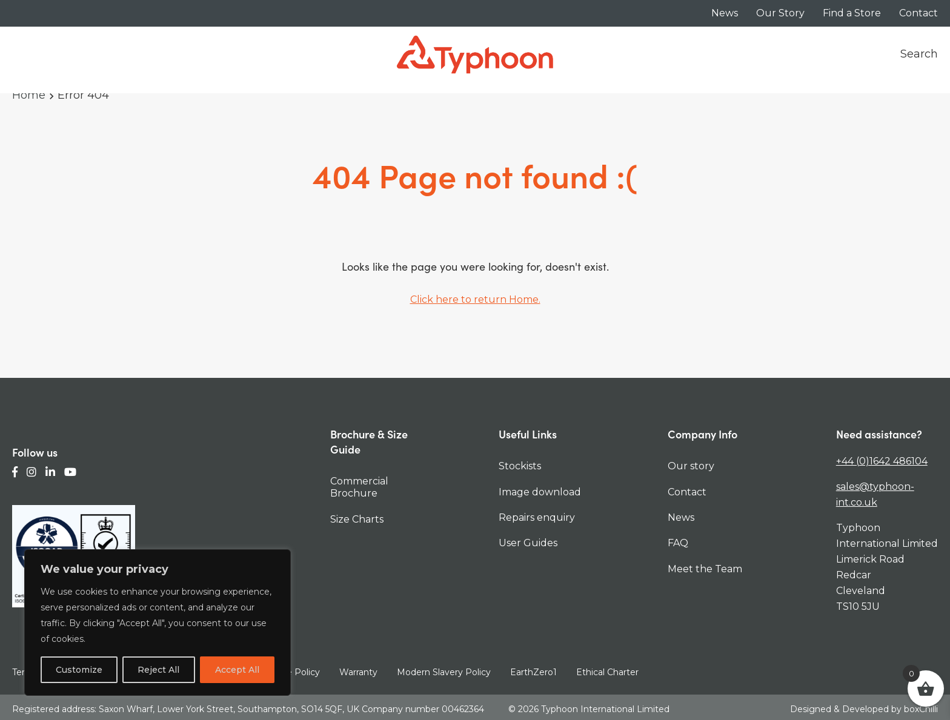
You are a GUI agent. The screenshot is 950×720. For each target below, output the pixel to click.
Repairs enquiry (537, 517)
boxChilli (921, 707)
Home (28, 95)
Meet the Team (705, 569)
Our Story (780, 13)
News (724, 13)
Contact (918, 13)
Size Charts (357, 519)
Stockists (520, 466)
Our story (691, 466)
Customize (79, 669)
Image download (540, 492)
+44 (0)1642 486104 (882, 461)
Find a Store (852, 13)
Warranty (358, 672)
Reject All (158, 669)
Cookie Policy (291, 672)
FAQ (678, 543)
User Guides (528, 543)
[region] (157, 622)
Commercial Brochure (359, 487)
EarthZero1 (533, 672)
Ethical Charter (607, 672)
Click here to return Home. (475, 299)
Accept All (237, 669)
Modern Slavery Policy (444, 672)
